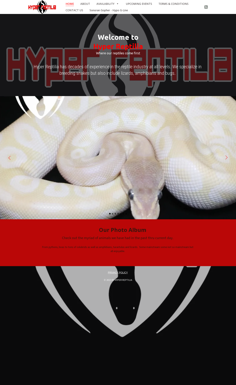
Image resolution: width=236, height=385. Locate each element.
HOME (70, 4)
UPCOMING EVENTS (139, 4)
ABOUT (85, 4)
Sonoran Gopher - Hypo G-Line (109, 10)
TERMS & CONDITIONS (173, 4)
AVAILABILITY (105, 4)
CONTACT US (74, 10)
